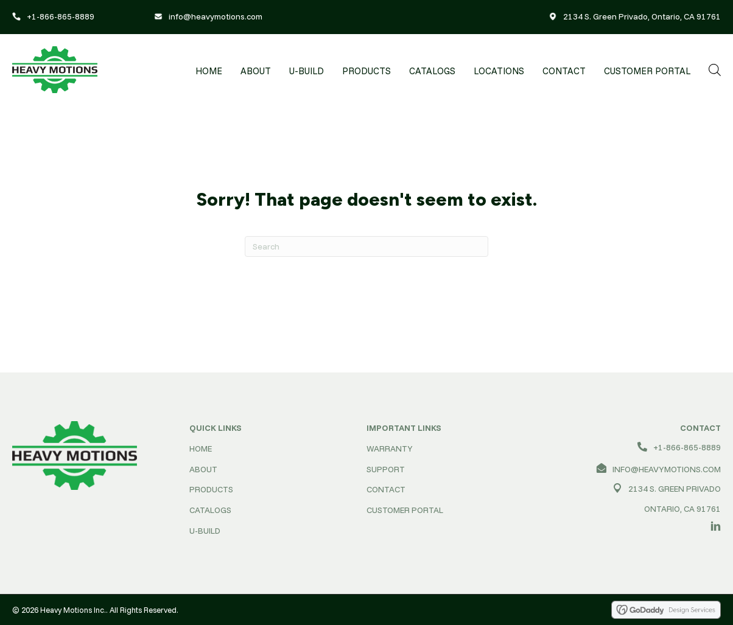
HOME (200, 448)
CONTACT (385, 489)
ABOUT (203, 469)
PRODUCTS (211, 489)
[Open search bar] (715, 69)
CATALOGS (210, 510)
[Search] (366, 246)
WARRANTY (389, 448)
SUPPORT (385, 469)
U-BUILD (204, 530)
